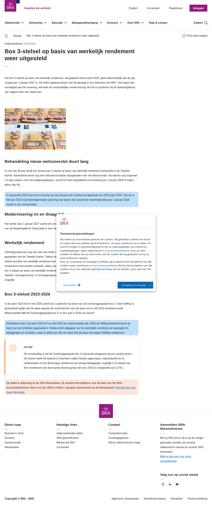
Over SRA (133, 22)
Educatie (57, 22)
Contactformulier (118, 433)
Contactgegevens (118, 437)
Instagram (163, 484)
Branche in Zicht (14, 433)
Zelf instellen (71, 285)
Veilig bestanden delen (69, 433)
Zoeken (198, 22)
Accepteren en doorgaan (136, 285)
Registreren (176, 8)
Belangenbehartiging (85, 22)
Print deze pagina (197, 35)
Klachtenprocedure (155, 498)
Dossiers (112, 22)
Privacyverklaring (197, 498)
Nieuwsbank (12, 447)
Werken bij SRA (65, 442)
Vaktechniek (12, 22)
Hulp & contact (158, 22)
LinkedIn (170, 484)
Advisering (35, 22)
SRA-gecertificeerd (67, 437)
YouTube (177, 484)
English (133, 8)
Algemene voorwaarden (125, 498)
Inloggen (198, 8)
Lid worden (153, 8)
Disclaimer (177, 498)
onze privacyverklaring (117, 250)
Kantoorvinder (13, 442)
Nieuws (17, 35)
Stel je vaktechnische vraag (124, 442)
